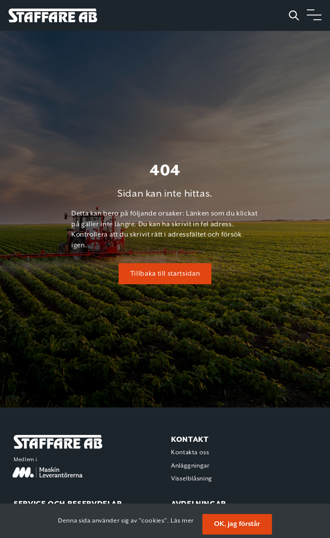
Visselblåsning (191, 478)
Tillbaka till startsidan (165, 274)
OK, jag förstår (237, 524)
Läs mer (182, 520)
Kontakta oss (190, 452)
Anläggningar (190, 465)
